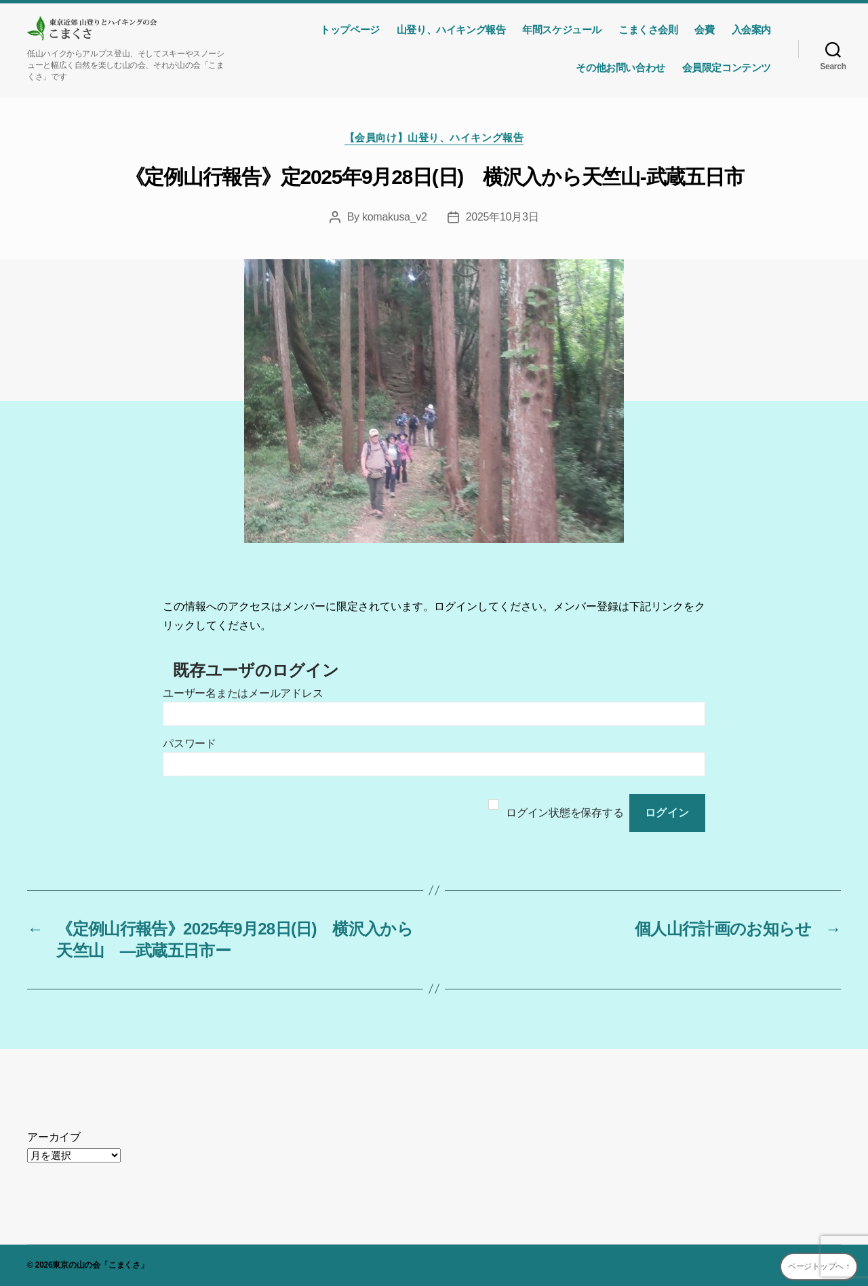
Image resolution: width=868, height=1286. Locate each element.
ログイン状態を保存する (564, 812)
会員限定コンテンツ (726, 67)
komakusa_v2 (394, 217)
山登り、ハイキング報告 (451, 29)
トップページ (350, 29)
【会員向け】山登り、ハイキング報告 (434, 137)
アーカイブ (54, 1137)
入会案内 (751, 29)
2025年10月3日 (502, 217)
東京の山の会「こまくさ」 (100, 1265)
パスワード (189, 743)
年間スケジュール (561, 29)
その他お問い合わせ (620, 67)
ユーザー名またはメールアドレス (243, 693)
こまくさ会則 (648, 29)
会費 (704, 29)
